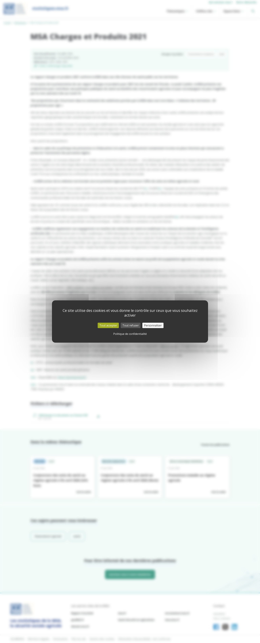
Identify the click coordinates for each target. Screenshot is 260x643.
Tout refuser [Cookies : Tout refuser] (130, 325)
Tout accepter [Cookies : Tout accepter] (108, 325)
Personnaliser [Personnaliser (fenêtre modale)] (153, 325)
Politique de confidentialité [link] (130, 334)
